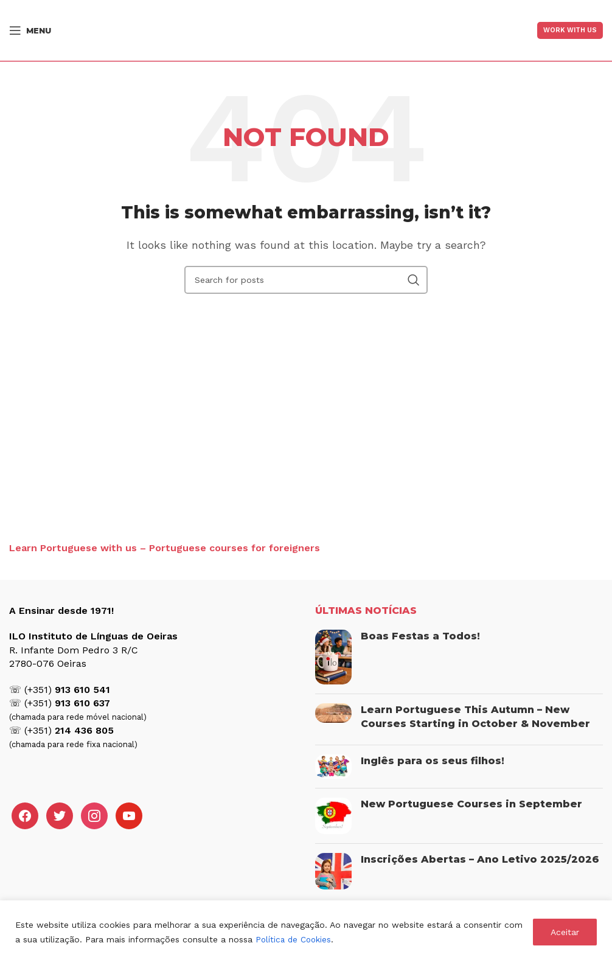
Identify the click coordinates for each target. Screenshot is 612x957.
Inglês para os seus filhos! (432, 761)
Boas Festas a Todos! (420, 636)
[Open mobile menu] (30, 30)
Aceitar (565, 932)
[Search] (306, 280)
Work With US (570, 30)
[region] (306, 928)
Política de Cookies (295, 939)
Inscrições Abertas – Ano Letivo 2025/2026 (480, 859)
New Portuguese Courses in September (471, 804)
